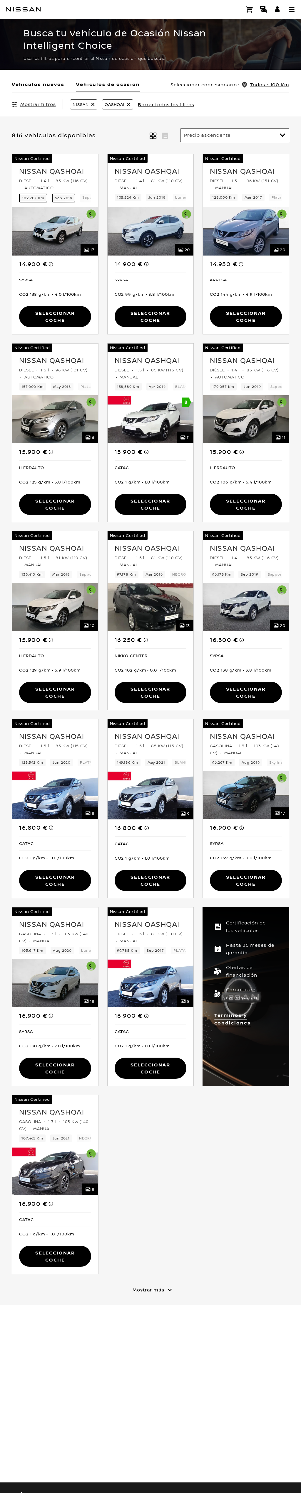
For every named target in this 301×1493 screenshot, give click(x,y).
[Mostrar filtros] (34, 104)
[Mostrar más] (150, 1290)
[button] (292, 9)
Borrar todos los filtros (166, 104)
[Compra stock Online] (249, 9)
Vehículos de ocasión (108, 84)
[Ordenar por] (234, 135)
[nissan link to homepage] (23, 9)
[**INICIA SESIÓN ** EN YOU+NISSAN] (277, 9)
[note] (51, 264)
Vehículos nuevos (38, 84)
